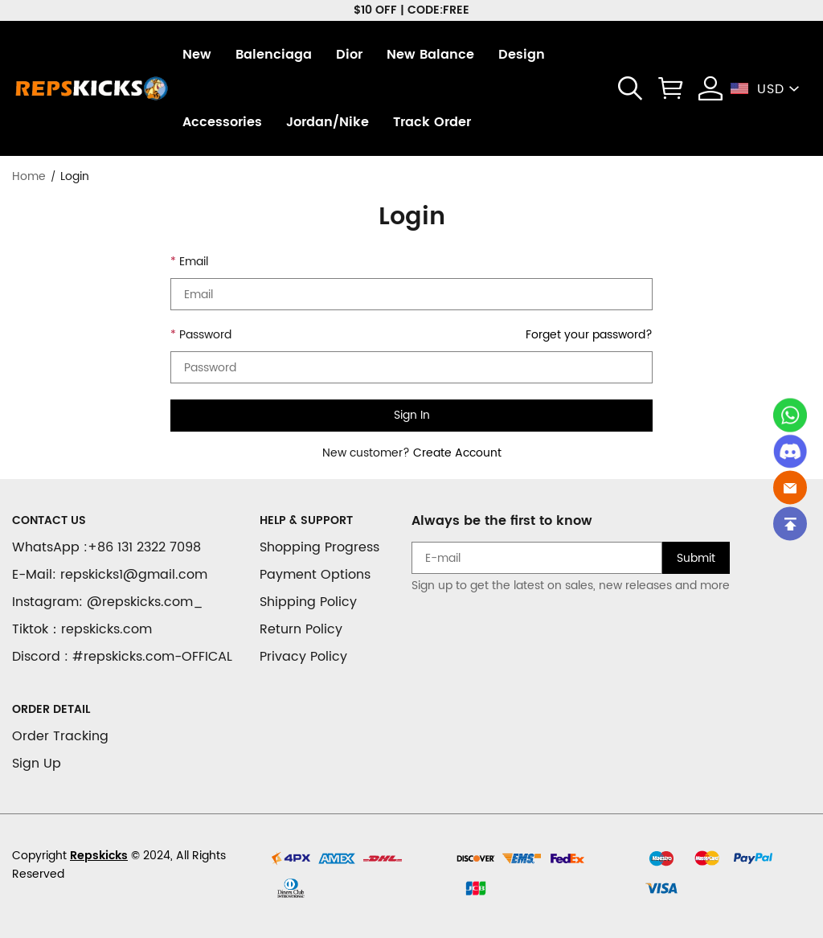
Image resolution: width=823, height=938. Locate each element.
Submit (696, 558)
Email (193, 261)
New (196, 54)
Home (29, 177)
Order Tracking (60, 736)
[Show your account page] (710, 88)
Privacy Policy (303, 656)
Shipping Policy (308, 602)
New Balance (430, 54)
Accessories (222, 122)
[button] (630, 88)
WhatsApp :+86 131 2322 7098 (106, 547)
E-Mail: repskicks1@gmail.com (109, 574)
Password (205, 334)
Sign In (412, 415)
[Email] (790, 487)
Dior (349, 54)
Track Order (432, 122)
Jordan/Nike (327, 122)
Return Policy (301, 629)
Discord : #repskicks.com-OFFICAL (122, 656)
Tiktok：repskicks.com (82, 629)
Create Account (457, 453)
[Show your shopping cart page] (670, 88)
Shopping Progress (319, 547)
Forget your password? (589, 334)
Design (521, 54)
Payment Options (315, 574)
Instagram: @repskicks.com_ (107, 602)
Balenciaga (273, 54)
